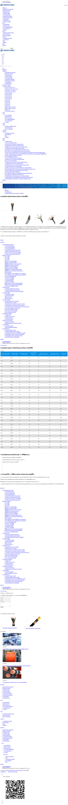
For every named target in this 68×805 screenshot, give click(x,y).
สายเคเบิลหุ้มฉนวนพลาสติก (8, 9)
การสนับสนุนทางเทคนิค (7, 38)
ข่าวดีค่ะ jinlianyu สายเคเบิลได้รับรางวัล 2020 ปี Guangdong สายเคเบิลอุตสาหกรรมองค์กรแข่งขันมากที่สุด (25, 151)
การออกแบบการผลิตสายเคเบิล (11, 141)
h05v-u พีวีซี (7, 501)
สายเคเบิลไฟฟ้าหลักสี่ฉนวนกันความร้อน (12, 249)
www (4, 53)
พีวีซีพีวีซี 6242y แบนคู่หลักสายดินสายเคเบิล (13, 268)
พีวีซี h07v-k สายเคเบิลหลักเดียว (11, 261)
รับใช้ (4, 31)
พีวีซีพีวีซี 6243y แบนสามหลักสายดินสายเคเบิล (14, 269)
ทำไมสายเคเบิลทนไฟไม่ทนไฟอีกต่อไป (12, 170)
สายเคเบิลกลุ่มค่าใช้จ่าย (9, 320)
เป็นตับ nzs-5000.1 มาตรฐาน (10, 105)
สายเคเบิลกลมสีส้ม (6, 13)
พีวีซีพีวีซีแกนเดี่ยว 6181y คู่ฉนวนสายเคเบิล (13, 262)
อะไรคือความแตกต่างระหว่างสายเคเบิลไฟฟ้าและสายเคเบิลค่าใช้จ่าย (18, 166)
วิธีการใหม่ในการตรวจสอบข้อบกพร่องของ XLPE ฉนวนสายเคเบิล (17, 150)
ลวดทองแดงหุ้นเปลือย (9, 570)
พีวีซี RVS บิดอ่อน (8, 271)
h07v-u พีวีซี (7, 257)
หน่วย (4, 23)
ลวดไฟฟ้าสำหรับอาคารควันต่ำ (11, 301)
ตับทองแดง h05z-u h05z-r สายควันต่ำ (12, 300)
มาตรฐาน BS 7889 (8, 93)
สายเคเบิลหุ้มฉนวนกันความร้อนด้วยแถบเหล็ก (13, 334)
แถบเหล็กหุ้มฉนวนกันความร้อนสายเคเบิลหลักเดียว (14, 333)
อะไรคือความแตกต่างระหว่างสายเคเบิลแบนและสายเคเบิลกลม (17, 163)
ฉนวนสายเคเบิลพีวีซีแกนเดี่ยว (10, 275)
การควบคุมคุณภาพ (6, 28)
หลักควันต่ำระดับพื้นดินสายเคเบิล (11, 308)
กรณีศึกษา (5, 42)
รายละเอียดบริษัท (6, 24)
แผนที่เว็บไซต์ (3, 771)
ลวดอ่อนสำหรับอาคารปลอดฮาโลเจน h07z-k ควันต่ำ (15, 304)
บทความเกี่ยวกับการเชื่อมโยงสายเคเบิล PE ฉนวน (14, 173)
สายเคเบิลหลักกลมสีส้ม (9, 294)
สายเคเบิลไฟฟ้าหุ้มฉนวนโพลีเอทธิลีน (12, 336)
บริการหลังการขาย (6, 34)
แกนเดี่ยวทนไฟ (8, 559)
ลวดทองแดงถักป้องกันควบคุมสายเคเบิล (12, 289)
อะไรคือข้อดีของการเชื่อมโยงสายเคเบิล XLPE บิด (14, 144)
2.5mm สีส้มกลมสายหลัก (9, 293)
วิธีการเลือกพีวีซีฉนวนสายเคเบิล (11, 155)
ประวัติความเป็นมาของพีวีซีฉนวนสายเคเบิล (13, 154)
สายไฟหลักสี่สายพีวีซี (9, 279)
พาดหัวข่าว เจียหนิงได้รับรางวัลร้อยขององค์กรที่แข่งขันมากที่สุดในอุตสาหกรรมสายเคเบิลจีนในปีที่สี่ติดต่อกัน (25, 152)
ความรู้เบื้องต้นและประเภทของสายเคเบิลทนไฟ (14, 162)
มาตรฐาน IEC (7, 99)
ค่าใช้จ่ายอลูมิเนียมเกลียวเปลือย (11, 326)
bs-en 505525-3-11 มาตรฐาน (10, 90)
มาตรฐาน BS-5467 (8, 97)
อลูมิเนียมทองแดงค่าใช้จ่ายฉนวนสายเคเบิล (13, 322)
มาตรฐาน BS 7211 (8, 94)
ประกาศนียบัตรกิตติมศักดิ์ (7, 27)
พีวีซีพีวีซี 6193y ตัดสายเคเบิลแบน (11, 265)
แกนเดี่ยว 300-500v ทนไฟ (9, 315)
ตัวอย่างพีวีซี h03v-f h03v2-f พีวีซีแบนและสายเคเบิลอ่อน (15, 272)
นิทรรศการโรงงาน (6, 25)
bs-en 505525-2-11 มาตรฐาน (10, 89)
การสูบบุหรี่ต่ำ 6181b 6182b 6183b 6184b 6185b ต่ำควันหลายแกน (17, 305)
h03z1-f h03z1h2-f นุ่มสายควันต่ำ (11, 309)
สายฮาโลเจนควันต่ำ (6, 14)
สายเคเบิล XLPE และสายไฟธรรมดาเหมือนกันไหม (14, 158)
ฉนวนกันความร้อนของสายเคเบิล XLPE (12, 250)
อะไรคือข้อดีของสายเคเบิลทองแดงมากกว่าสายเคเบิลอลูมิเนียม (15, 682)
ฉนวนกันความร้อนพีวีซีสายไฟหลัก (11, 530)
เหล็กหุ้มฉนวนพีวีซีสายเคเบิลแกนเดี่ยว (12, 330)
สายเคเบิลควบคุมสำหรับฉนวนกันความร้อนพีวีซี (14, 192)
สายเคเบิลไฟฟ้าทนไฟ (9, 318)
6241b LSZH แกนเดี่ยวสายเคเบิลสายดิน (12, 307)
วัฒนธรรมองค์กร (8, 115)
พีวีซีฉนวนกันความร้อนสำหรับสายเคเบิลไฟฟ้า (14, 282)
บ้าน (3, 67)
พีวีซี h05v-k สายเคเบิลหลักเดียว (11, 260)
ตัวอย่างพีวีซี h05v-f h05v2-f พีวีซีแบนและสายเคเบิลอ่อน (15, 273)
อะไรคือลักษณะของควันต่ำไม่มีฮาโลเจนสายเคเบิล (14, 147)
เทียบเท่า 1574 (7, 108)
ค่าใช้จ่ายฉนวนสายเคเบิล (7, 17)
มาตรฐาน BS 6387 (8, 96)
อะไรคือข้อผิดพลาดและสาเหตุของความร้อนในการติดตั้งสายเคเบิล (17, 177)
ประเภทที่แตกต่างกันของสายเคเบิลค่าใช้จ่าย (13, 165)
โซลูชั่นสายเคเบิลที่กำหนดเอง (8, 32)
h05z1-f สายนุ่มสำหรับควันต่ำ (10, 311)
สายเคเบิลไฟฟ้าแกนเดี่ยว (9, 244)
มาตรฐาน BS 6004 (8, 92)
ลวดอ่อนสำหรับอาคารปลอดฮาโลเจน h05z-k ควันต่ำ (15, 302)
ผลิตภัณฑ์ (4, 7)
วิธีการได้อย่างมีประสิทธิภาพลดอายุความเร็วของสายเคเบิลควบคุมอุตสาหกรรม (20, 168)
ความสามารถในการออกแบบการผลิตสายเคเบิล (14, 143)
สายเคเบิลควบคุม (6, 12)
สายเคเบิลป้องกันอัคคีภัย (7, 16)
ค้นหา (12, 48)
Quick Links (5, 754)
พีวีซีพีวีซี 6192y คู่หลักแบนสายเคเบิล (12, 264)
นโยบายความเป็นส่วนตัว (12, 771)
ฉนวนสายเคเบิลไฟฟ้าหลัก (10, 246)
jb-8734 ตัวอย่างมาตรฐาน (10, 110)
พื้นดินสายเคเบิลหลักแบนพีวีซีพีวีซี (11, 267)
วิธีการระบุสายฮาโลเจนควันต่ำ (11, 159)
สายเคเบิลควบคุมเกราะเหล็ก (10, 329)
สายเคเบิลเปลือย (8, 81)
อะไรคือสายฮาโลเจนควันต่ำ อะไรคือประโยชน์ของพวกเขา (16, 161)
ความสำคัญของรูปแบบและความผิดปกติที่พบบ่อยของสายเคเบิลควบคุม (18, 172)
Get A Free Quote (3, 344)
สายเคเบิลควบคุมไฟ (9, 316)
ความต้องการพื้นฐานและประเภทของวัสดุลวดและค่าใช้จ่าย (16, 169)
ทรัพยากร (4, 36)
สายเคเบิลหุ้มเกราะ (6, 20)
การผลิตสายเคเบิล (8, 140)
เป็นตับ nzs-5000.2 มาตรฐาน (10, 107)
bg (3, 62)
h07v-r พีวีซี (7, 258)
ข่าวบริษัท (7, 121)
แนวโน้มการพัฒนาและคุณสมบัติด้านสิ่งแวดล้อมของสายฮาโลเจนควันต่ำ (19, 176)
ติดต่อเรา (4, 45)
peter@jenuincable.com (7, 2)
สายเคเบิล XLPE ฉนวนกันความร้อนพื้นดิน (13, 251)
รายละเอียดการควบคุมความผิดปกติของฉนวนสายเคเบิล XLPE (17, 148)
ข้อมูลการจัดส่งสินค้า (7, 35)
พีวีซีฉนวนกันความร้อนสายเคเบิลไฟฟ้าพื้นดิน (13, 283)
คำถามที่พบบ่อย (6, 39)
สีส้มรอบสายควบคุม (9, 297)
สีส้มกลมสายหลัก (8, 541)
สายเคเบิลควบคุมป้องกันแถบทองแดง (12, 287)
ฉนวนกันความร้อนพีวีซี (9, 276)
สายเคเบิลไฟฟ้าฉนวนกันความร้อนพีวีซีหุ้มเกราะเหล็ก (15, 331)
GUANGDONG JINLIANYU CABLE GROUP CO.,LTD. (15, 770)
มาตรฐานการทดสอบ (7, 21)
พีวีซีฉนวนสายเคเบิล (6, 10)
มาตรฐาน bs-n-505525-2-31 (10, 86)
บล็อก (4, 43)
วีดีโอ (4, 41)
